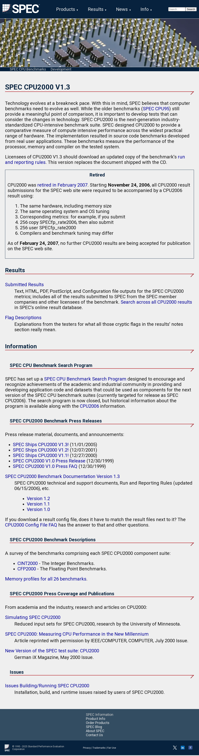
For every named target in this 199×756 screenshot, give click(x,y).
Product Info (95, 719)
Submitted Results (24, 285)
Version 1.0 (38, 510)
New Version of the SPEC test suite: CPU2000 (52, 651)
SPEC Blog (94, 728)
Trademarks (99, 748)
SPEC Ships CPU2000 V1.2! (41, 451)
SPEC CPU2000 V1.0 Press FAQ (45, 467)
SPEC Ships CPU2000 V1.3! (41, 445)
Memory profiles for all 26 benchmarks (45, 579)
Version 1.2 (38, 499)
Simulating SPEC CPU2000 (32, 618)
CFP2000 (26, 569)
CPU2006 (89, 407)
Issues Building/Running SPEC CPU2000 (47, 686)
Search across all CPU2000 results (156, 303)
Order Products (97, 723)
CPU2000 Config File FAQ (31, 525)
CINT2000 (27, 564)
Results (95, 9)
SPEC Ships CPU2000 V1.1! (41, 456)
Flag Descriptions (23, 318)
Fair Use (111, 748)
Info (145, 9)
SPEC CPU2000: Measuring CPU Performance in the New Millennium (77, 635)
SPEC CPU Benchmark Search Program (85, 379)
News (122, 9)
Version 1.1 (38, 504)
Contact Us (94, 736)
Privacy (87, 748)
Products (65, 9)
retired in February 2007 (62, 186)
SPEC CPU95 (156, 109)
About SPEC (95, 732)
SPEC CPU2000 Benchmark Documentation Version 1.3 (62, 477)
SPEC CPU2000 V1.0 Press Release (49, 461)
